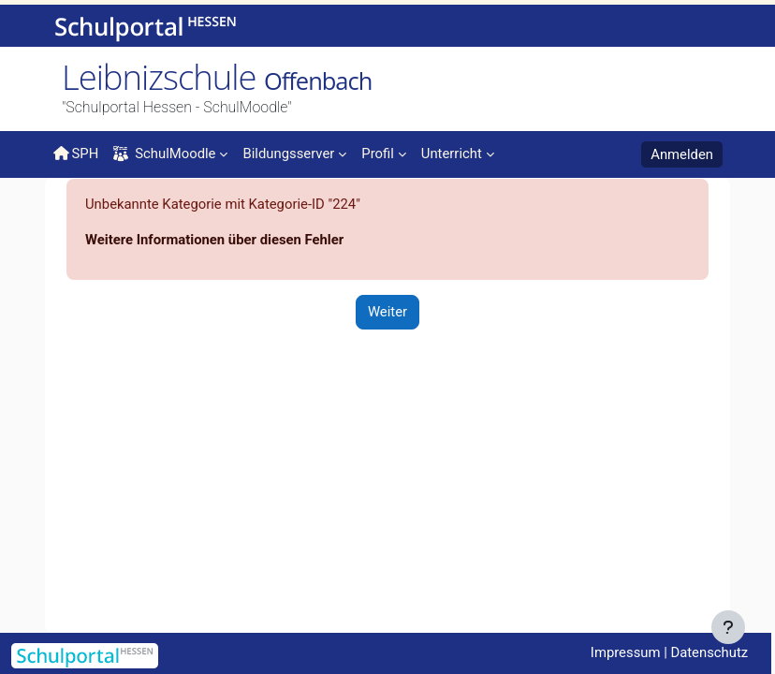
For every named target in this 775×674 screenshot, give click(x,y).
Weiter (387, 311)
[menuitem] (294, 152)
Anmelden (682, 154)
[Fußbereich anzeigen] (728, 627)
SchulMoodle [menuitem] (164, 154)
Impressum (626, 652)
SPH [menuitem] (75, 153)
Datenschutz (709, 652)
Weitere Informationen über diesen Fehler (214, 239)
